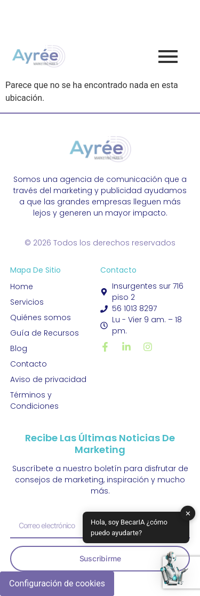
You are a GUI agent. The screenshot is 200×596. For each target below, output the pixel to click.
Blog (18, 348)
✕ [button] (188, 513)
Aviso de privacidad (48, 379)
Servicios (27, 302)
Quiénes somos (40, 317)
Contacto (28, 364)
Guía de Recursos (44, 333)
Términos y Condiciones (34, 400)
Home (21, 286)
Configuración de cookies (57, 583)
